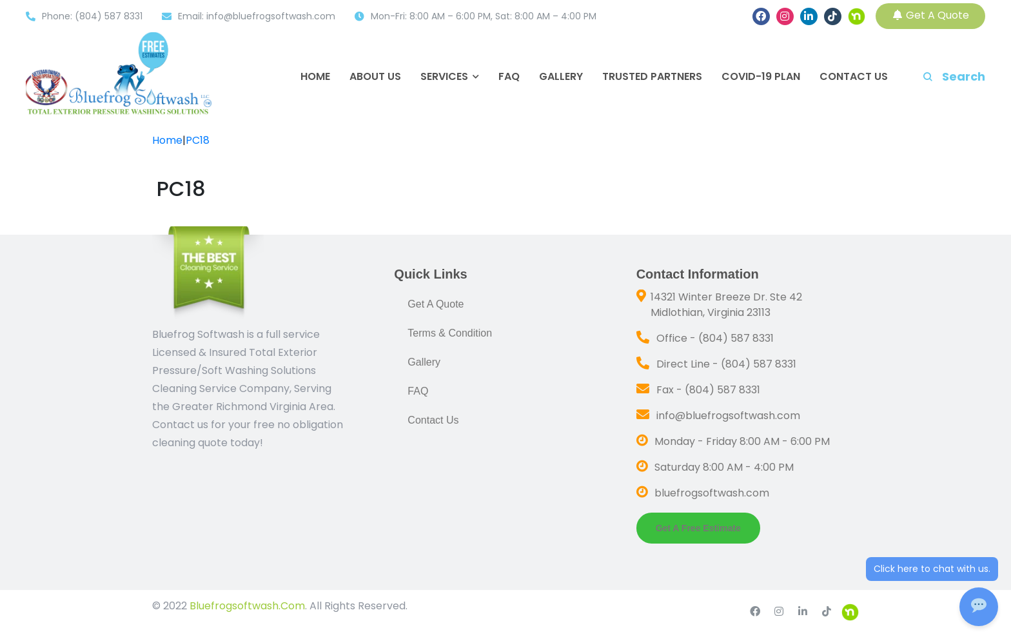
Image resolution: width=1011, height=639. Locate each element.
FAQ (509, 77)
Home (315, 77)
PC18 (198, 140)
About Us (375, 77)
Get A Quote (930, 15)
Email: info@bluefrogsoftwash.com (256, 16)
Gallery (561, 77)
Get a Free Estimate (698, 528)
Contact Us (854, 77)
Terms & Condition (449, 333)
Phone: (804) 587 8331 (92, 16)
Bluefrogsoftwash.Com (246, 605)
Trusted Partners (652, 77)
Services (444, 77)
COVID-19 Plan (760, 77)
